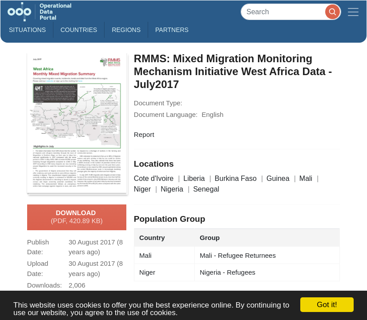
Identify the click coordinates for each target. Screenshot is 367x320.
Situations (27, 29)
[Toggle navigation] (353, 12)
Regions (126, 29)
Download (77, 217)
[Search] (291, 12)
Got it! (327, 304)
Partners (172, 29)
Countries (78, 29)
